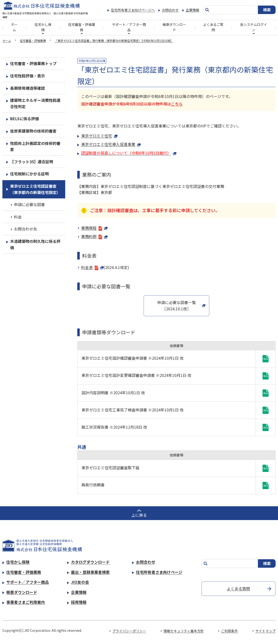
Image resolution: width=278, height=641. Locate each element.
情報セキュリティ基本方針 (184, 630)
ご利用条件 (229, 630)
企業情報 (192, 9)
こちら (177, 104)
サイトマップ (265, 630)
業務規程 (94, 228)
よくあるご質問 (213, 27)
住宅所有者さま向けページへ (133, 9)
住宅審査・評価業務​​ (81, 27)
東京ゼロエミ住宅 (99, 136)
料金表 (92, 267)
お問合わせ (170, 9)
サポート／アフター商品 (129, 27)
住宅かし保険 (43, 27)
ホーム (14, 27)
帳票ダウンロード (174, 27)
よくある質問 (238, 588)
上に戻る (139, 515)
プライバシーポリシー (129, 630)
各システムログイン (253, 27)
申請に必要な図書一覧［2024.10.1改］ (176, 305)
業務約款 (94, 236)
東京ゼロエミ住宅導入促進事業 (111, 144)
